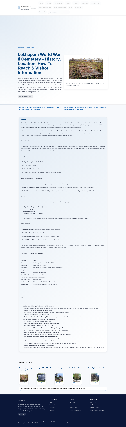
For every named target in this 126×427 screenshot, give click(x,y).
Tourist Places (58, 3)
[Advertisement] (63, 34)
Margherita (84, 191)
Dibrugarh (38, 184)
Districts (48, 3)
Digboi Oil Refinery (27, 232)
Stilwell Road (42, 146)
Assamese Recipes (45, 7)
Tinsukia (46, 187)
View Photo (23, 383)
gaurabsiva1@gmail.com (97, 410)
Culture (68, 3)
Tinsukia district (59, 312)
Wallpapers (78, 7)
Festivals (76, 3)
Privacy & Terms (94, 407)
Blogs (70, 7)
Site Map (92, 405)
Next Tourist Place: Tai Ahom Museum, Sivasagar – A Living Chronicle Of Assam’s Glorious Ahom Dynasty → (85, 108)
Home (41, 3)
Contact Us (42, 12)
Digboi (79, 191)
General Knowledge (60, 7)
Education (85, 3)
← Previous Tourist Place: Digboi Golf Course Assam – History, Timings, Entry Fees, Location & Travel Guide (40, 108)
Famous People (95, 3)
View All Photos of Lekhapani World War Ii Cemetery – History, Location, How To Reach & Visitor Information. (53, 388)
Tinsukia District (52, 263)
